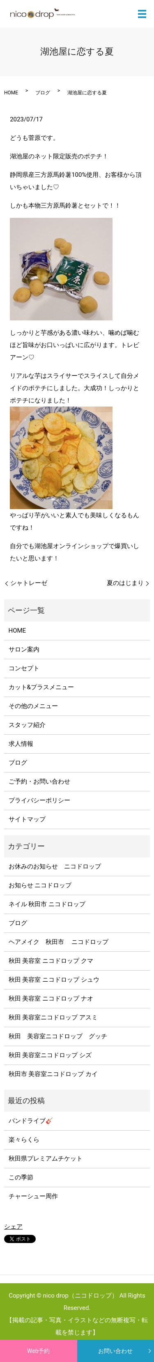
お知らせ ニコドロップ (40, 885)
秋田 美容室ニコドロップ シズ (50, 1055)
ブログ (42, 93)
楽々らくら (24, 1139)
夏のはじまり (125, 583)
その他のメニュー (33, 706)
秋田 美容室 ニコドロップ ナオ (51, 998)
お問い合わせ (115, 1351)
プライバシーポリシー (39, 800)
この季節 (21, 1177)
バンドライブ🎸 (31, 1120)
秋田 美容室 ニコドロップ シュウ (54, 979)
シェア (13, 1226)
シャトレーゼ (28, 583)
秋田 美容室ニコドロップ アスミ (53, 1017)
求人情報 (21, 743)
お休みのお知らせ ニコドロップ (58, 866)
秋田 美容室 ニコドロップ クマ (51, 960)
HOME (11, 93)
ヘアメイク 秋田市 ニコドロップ (59, 942)
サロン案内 (24, 649)
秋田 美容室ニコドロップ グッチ (58, 1036)
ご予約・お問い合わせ (39, 781)
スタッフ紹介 (27, 725)
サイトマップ (27, 819)
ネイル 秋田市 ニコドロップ (47, 904)
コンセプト (24, 668)
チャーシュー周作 (33, 1196)
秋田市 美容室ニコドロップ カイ (53, 1074)
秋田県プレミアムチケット (46, 1158)
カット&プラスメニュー (41, 687)
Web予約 (38, 1351)
